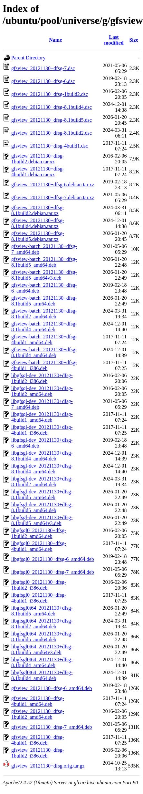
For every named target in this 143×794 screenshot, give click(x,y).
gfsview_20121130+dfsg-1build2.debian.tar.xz (37, 158)
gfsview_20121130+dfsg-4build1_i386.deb (37, 740)
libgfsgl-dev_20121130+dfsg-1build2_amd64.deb (42, 391)
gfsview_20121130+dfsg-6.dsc (43, 81)
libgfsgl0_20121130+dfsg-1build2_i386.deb (38, 585)
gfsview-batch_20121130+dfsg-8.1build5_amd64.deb (44, 262)
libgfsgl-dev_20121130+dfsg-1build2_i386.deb (42, 378)
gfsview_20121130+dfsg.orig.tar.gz (48, 765)
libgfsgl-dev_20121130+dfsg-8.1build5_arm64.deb (42, 494)
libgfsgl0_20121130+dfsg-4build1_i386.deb (38, 597)
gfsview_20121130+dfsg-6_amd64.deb (51, 688)
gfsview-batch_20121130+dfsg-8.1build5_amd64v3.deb (44, 275)
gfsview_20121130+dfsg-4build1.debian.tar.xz (37, 171)
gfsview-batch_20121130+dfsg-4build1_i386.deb (44, 365)
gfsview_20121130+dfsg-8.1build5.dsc (51, 120)
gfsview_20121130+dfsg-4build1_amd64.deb (37, 701)
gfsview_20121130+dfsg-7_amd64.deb (51, 727)
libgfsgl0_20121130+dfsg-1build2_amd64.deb (38, 533)
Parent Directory (28, 57)
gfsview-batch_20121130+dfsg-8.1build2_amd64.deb (44, 313)
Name (55, 40)
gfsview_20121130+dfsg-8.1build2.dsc (51, 133)
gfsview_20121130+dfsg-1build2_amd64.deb (37, 714)
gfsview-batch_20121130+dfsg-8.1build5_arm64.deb (44, 300)
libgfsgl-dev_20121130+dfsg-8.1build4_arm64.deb (42, 468)
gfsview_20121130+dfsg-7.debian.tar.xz (52, 197)
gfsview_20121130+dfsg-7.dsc (43, 68)
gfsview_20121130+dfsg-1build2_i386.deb (37, 752)
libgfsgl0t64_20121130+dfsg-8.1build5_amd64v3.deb (42, 649)
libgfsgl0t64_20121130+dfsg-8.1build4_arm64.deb (42, 662)
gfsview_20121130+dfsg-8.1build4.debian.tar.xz (37, 223)
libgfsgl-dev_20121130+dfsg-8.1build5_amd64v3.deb (42, 520)
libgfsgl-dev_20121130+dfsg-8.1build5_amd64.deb (42, 507)
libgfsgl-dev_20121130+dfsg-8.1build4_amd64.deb (42, 455)
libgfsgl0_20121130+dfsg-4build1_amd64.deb (38, 546)
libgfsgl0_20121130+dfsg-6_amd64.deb (52, 559)
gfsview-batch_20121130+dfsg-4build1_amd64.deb (44, 339)
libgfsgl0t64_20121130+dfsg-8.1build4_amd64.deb (42, 675)
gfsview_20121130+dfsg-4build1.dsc (49, 146)
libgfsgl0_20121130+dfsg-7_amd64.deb (52, 572)
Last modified (113, 40)
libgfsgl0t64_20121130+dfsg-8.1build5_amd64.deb (42, 636)
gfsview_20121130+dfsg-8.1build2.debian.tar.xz (37, 210)
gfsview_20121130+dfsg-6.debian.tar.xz (52, 184)
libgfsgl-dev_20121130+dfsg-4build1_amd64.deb (42, 417)
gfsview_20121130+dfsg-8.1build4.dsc (51, 107)
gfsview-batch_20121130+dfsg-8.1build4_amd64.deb (44, 352)
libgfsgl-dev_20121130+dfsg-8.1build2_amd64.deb (42, 481)
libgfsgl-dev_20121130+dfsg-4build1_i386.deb (42, 430)
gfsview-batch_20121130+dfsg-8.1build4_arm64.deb (44, 326)
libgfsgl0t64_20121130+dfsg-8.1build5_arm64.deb (42, 610)
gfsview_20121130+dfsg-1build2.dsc (49, 94)
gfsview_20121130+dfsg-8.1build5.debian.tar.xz (37, 236)
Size (133, 40)
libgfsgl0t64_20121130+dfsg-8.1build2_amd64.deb (42, 623)
